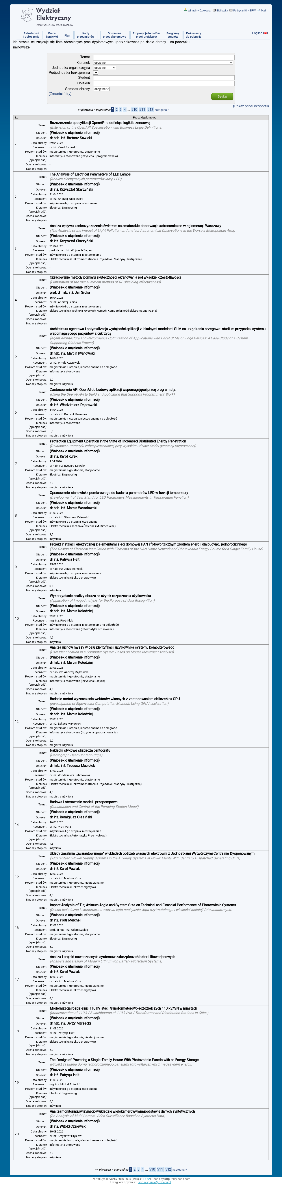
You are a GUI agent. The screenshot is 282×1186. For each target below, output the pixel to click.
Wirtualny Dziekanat (199, 10)
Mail (263, 10)
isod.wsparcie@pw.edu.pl (154, 1182)
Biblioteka (222, 10)
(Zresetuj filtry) (60, 94)
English (257, 33)
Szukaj (222, 96)
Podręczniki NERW (244, 10)
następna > (162, 109)
